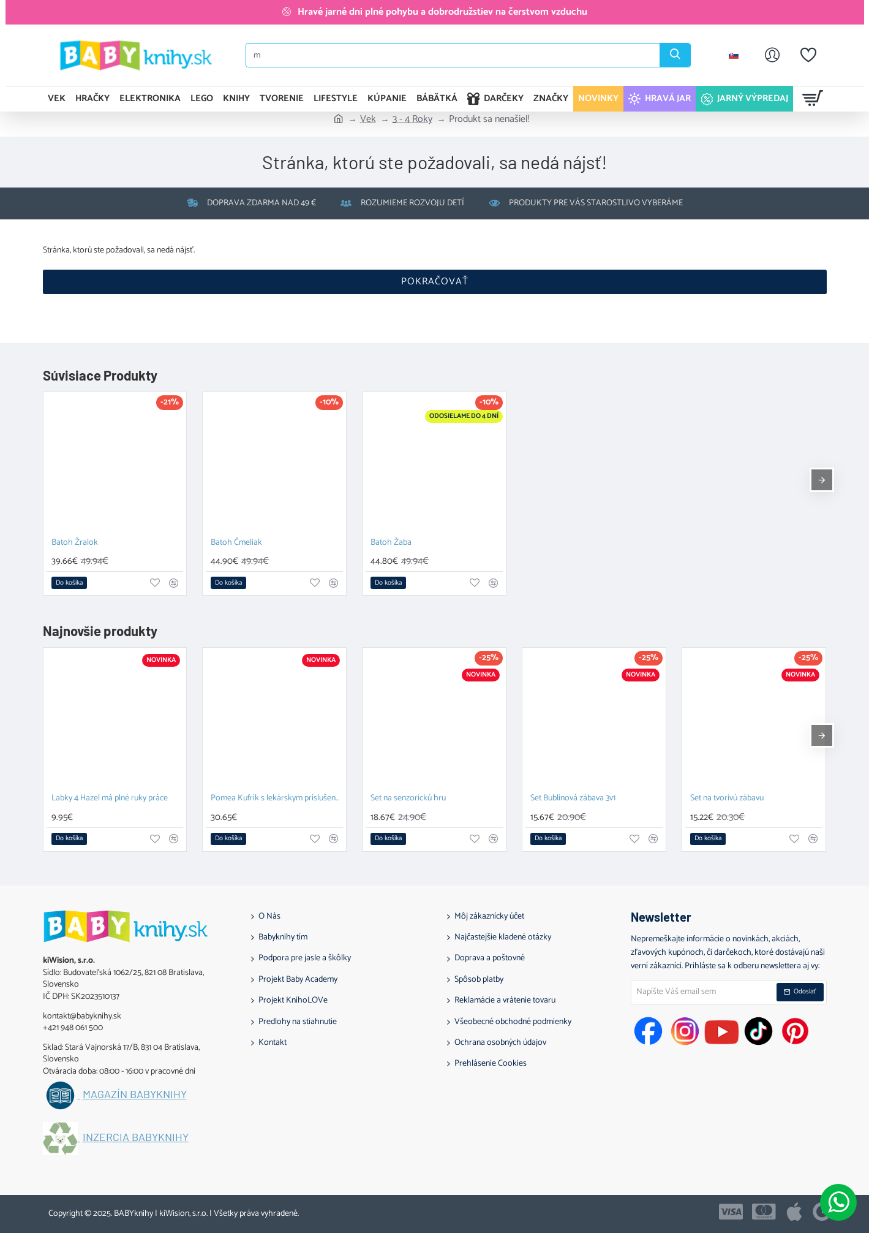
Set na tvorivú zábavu (727, 799)
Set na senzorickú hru (408, 799)
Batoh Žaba (391, 543)
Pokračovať (434, 281)
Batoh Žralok (74, 543)
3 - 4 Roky (412, 119)
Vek (368, 119)
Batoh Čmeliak (236, 543)
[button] (69, 583)
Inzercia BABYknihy (136, 1137)
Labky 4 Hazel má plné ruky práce (109, 799)
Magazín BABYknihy (135, 1094)
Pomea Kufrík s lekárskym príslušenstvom (277, 799)
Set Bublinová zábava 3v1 (572, 799)
